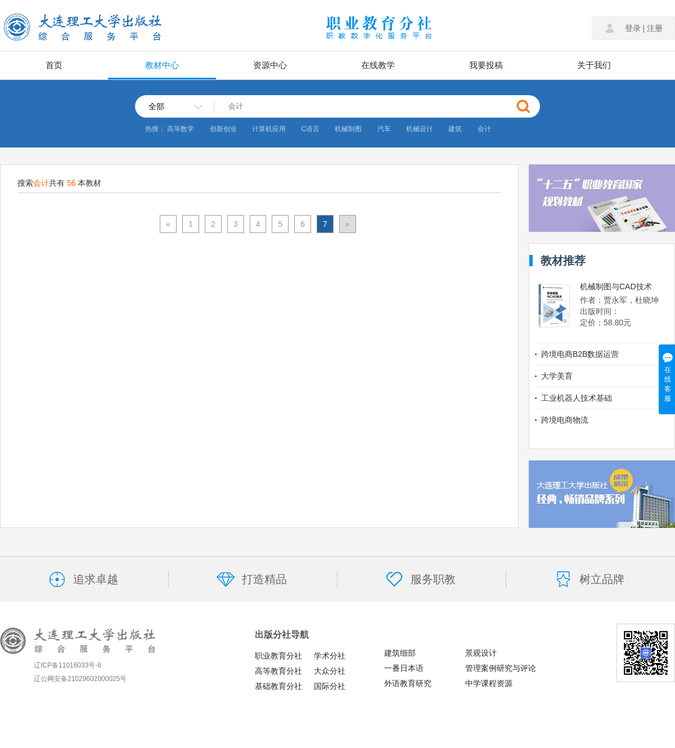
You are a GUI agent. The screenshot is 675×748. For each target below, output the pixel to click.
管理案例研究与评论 (500, 668)
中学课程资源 (488, 683)
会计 (484, 129)
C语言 (310, 129)
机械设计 (419, 129)
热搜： (155, 129)
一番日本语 (404, 668)
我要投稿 (486, 65)
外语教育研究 (407, 683)
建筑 (455, 129)
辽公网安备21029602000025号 (80, 679)
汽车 (384, 129)
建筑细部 (400, 653)
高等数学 (180, 129)
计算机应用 (269, 129)
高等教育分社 (278, 671)
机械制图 (348, 129)
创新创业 (223, 129)
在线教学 (378, 65)
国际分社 (329, 686)
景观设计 (481, 653)
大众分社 (329, 671)
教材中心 (162, 65)
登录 (633, 28)
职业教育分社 (278, 655)
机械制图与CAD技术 (616, 286)
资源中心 (270, 65)
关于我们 (594, 65)
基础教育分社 (278, 686)
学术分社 (329, 655)
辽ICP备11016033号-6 (67, 665)
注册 (655, 28)
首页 (54, 65)
